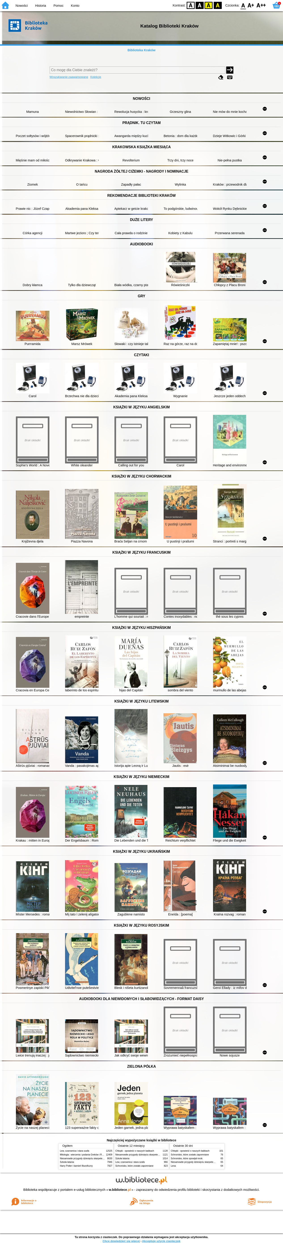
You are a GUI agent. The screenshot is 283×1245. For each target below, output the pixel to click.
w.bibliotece (120, 1189)
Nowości (22, 5)
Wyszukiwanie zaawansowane (69, 77)
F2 (261, 5)
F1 (251, 5)
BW (200, 5)
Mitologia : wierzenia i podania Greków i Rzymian (84, 1154)
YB (208, 5)
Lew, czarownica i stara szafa (74, 1151)
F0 (243, 5)
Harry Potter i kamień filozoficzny (76, 1166)
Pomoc (58, 5)
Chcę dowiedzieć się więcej (121, 1241)
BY (217, 5)
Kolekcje (95, 77)
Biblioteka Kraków (142, 50)
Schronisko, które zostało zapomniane (134, 1166)
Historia (40, 5)
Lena (173, 1166)
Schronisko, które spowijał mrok (187, 1158)
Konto (75, 5)
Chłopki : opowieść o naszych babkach (134, 1151)
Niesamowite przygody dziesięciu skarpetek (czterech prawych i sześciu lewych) (100, 1158)
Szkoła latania (67, 1162)
